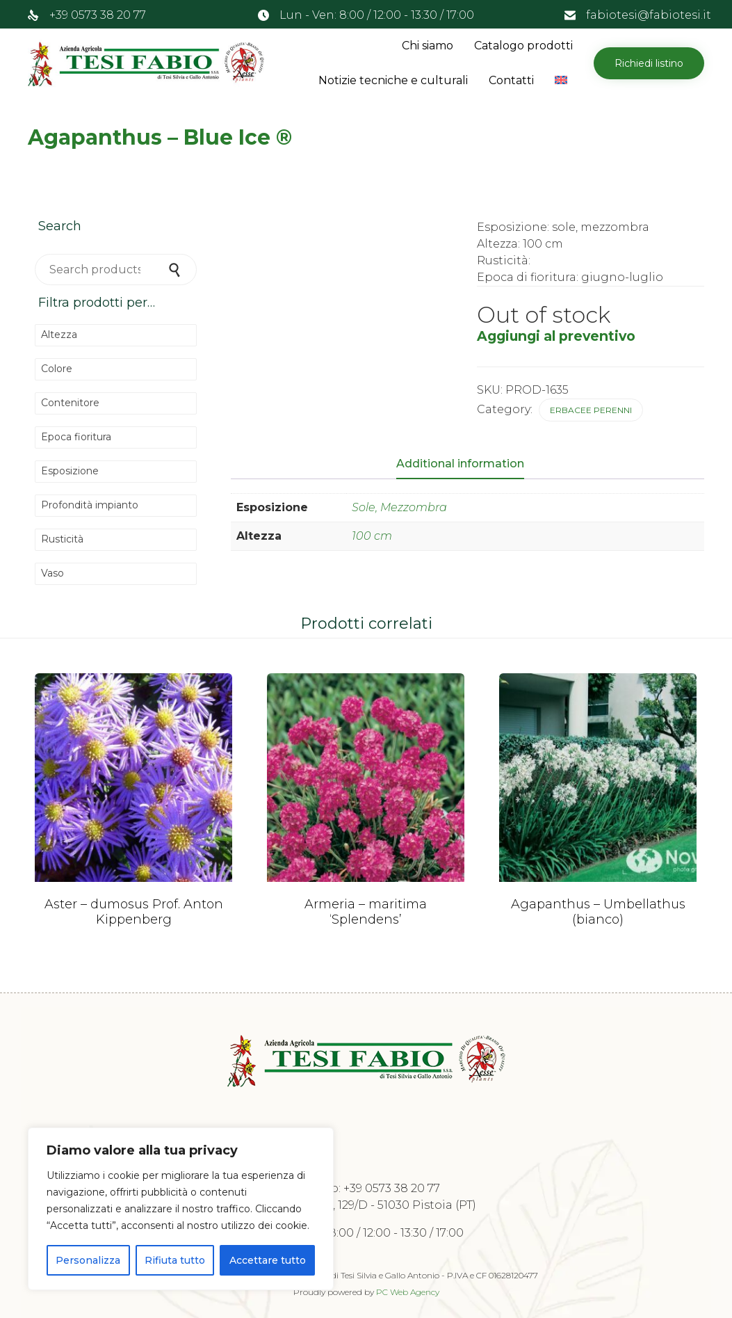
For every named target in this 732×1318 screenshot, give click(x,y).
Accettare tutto (267, 1260)
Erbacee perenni (591, 410)
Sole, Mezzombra (399, 507)
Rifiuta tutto (175, 1260)
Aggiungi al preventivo (556, 336)
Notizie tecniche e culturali (393, 80)
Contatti (511, 80)
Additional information (460, 463)
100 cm (372, 536)
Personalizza (88, 1260)
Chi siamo (427, 45)
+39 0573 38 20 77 (97, 15)
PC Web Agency (407, 1292)
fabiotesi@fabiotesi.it (648, 15)
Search (176, 269)
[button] (649, 63)
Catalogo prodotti (523, 45)
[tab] (467, 465)
